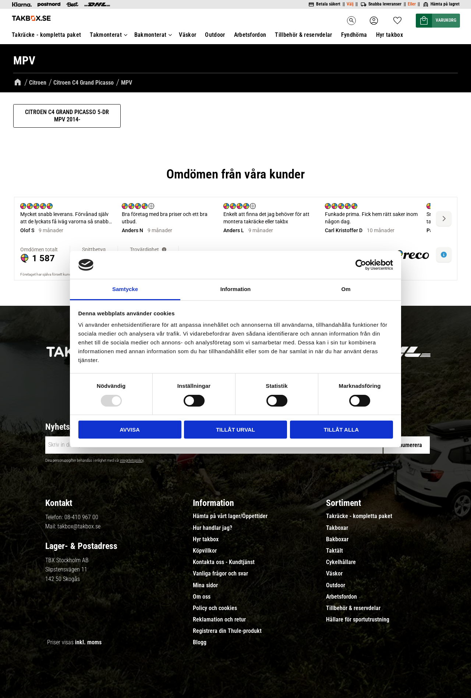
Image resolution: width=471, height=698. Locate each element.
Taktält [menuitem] (334, 551)
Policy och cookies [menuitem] (215, 608)
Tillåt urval (235, 429)
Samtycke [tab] (125, 289)
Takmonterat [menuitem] (106, 34)
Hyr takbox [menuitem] (389, 34)
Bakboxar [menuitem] (337, 539)
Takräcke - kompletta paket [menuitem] (46, 34)
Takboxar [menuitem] (337, 528)
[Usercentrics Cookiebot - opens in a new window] (361, 264)
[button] (397, 18)
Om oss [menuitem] (201, 597)
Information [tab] (235, 289)
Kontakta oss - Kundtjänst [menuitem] (224, 562)
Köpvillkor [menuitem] (205, 551)
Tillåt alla (341, 429)
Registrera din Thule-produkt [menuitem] (227, 631)
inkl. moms (88, 642)
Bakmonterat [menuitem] (150, 34)
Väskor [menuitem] (187, 34)
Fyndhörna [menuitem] (354, 34)
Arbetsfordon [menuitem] (250, 34)
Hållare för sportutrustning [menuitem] (357, 619)
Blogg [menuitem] (199, 642)
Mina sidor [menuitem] (205, 585)
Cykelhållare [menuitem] (341, 562)
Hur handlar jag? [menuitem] (212, 528)
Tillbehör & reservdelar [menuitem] (303, 34)
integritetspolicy (132, 460)
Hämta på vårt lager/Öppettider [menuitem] (230, 516)
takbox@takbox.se (78, 526)
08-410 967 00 (81, 517)
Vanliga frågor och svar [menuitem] (220, 573)
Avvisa (130, 429)
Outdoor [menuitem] (215, 34)
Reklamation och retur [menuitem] (219, 619)
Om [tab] (345, 289)
